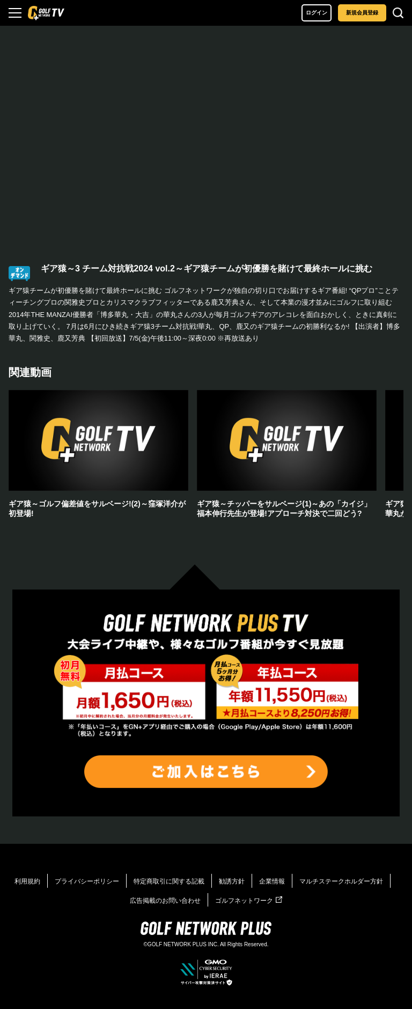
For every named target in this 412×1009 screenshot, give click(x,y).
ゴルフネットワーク (248, 900)
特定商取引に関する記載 (169, 881)
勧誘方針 (232, 881)
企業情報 (272, 881)
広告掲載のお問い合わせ (165, 900)
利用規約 (27, 881)
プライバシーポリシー (87, 881)
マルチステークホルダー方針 (341, 881)
